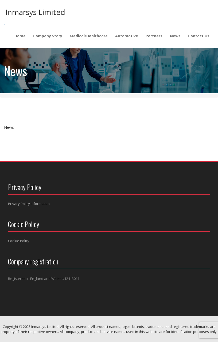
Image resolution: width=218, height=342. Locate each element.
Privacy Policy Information (29, 203)
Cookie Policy (18, 240)
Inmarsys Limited (35, 12)
